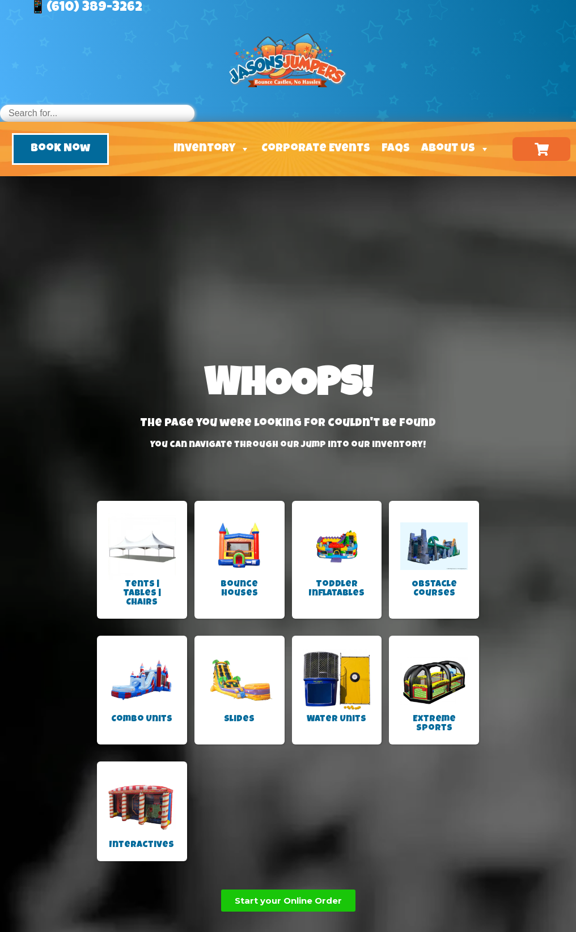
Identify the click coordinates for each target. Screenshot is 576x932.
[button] (60, 149)
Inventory (211, 149)
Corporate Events (315, 149)
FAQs (396, 149)
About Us (455, 149)
